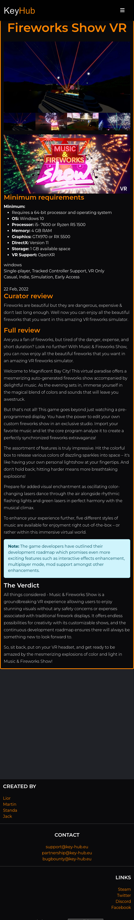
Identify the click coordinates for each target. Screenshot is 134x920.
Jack (7, 816)
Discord (123, 901)
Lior (7, 798)
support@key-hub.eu (67, 846)
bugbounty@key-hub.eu (67, 859)
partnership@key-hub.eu (67, 853)
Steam (124, 889)
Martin (9, 804)
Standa (10, 810)
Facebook (121, 907)
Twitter (124, 895)
